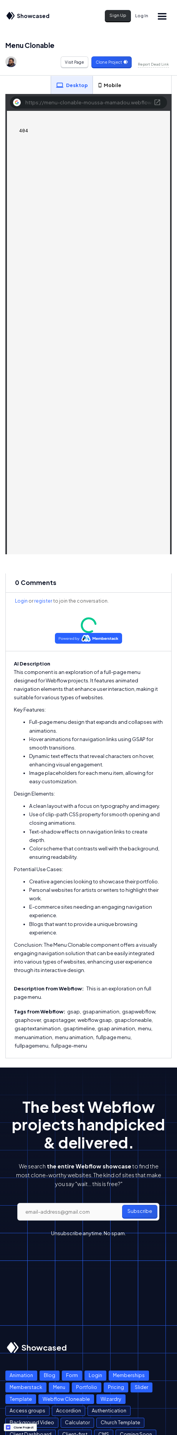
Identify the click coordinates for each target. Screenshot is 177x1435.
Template (21, 1399)
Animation (21, 1375)
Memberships (129, 1375)
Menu (59, 1387)
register (43, 601)
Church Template (120, 1422)
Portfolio (86, 1387)
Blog (49, 1375)
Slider (141, 1387)
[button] (162, 16)
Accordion (68, 1410)
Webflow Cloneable (66, 1399)
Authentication (109, 1410)
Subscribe (139, 1211)
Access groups (27, 1410)
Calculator (77, 1422)
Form (72, 1375)
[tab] (72, 85)
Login (21, 601)
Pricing (116, 1387)
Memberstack (26, 1387)
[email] (88, 1212)
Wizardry (111, 1399)
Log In (141, 15)
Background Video (32, 1422)
